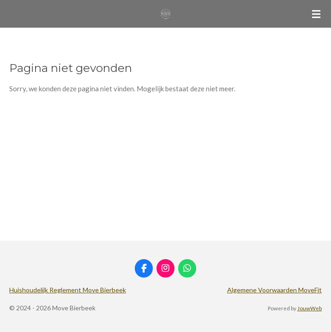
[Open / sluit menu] (316, 14)
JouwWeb (309, 308)
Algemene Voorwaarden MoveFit (274, 290)
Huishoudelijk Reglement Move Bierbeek (67, 290)
